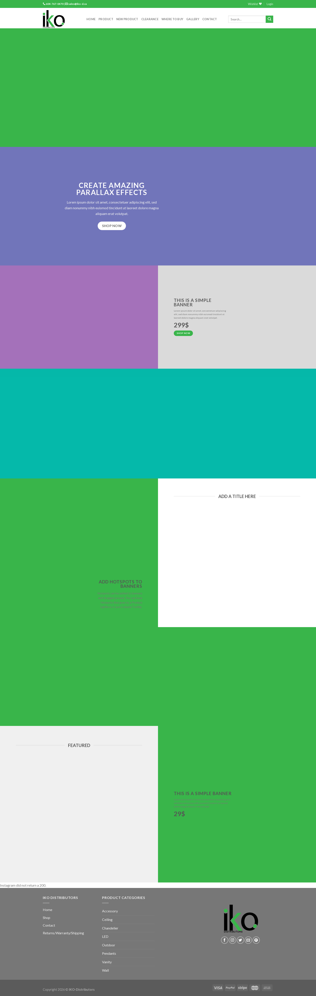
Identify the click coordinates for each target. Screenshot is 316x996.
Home (90, 19)
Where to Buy (172, 19)
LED (105, 936)
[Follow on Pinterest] (256, 940)
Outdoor (108, 945)
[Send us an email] (248, 940)
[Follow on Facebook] (224, 940)
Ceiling (107, 919)
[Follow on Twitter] (240, 940)
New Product (127, 19)
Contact (209, 19)
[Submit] (269, 19)
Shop (46, 917)
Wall (105, 970)
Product (106, 19)
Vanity (107, 962)
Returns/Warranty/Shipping (63, 933)
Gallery (192, 19)
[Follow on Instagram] (232, 940)
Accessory (110, 911)
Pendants (109, 953)
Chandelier (110, 928)
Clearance (149, 19)
